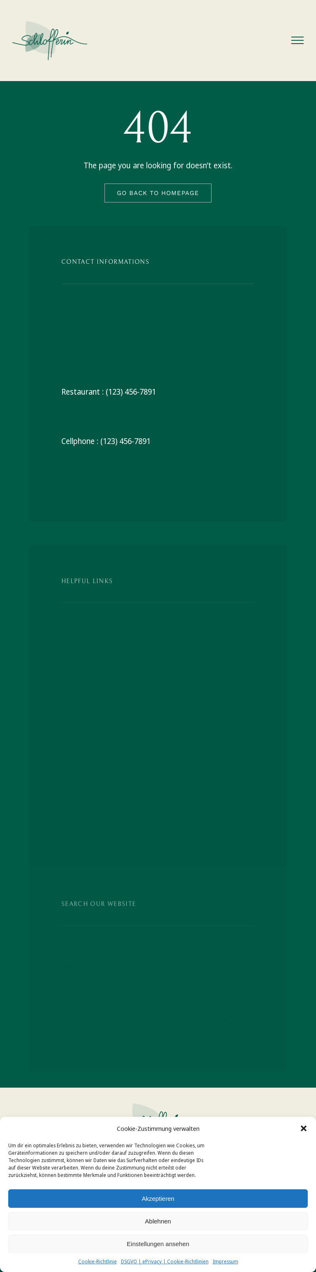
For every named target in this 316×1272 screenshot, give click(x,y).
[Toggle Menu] (297, 40)
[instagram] (94, 480)
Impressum (225, 1261)
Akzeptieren (158, 1198)
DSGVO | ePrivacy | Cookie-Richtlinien (165, 1261)
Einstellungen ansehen (158, 1243)
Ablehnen (158, 1221)
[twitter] (79, 480)
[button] (304, 1128)
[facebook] (64, 480)
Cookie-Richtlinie (97, 1261)
